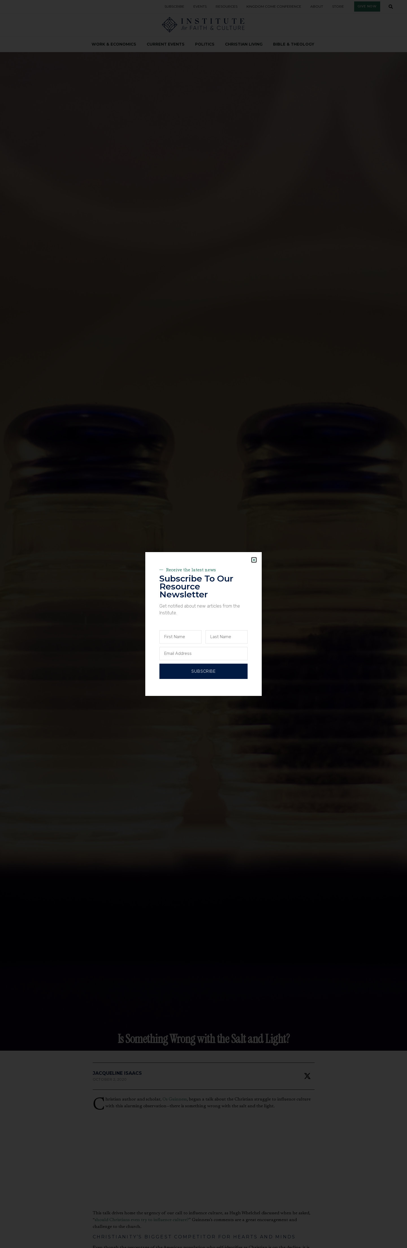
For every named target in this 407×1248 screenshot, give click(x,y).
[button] (254, 560)
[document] (203, 624)
